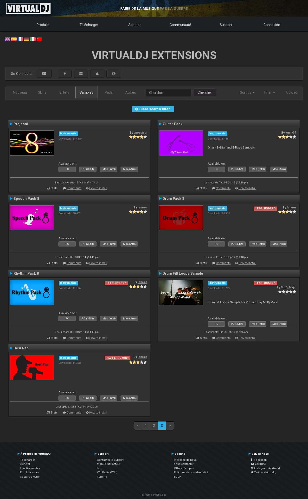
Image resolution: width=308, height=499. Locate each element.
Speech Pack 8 (26, 198)
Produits (43, 25)
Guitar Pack (172, 124)
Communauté (180, 25)
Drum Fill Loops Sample (183, 273)
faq (99, 468)
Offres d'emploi (184, 468)
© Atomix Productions (154, 494)
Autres (130, 92)
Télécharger (89, 25)
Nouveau (20, 92)
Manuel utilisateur (108, 464)
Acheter (134, 25)
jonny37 (290, 132)
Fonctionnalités (30, 468)
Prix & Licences (29, 472)
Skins (42, 92)
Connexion (271, 25)
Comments (74, 188)
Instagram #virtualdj (266, 468)
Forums (102, 476)
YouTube (258, 464)
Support (226, 25)
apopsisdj (140, 132)
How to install (98, 188)
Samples (86, 92)
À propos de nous (185, 459)
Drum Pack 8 (173, 198)
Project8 (20, 124)
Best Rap (21, 348)
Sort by (247, 92)
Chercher (205, 92)
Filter (269, 92)
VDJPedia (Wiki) (107, 472)
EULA (177, 476)
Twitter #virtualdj (263, 472)
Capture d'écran (30, 476)
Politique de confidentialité (191, 472)
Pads (109, 92)
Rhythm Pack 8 (26, 273)
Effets (64, 92)
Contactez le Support (110, 459)
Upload (291, 92)
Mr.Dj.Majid (288, 287)
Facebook (259, 459)
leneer (142, 207)
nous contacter (183, 464)
